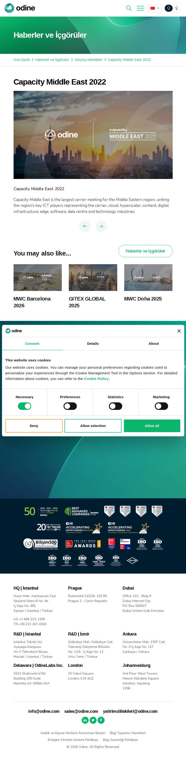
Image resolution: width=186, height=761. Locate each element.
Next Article (101, 226)
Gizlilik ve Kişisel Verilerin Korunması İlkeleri (72, 733)
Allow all (152, 426)
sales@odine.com (81, 711)
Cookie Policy (96, 379)
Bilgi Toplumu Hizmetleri (128, 733)
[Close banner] (179, 331)
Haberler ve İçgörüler (52, 59)
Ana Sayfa (22, 59)
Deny (34, 426)
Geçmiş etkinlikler (88, 59)
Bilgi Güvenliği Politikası (120, 740)
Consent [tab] (32, 343)
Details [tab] (93, 343)
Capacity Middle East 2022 (129, 59)
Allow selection (93, 426)
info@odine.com (43, 711)
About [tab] (154, 343)
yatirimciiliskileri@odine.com (130, 711)
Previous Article (85, 226)
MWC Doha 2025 (143, 305)
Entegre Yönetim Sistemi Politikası (73, 740)
